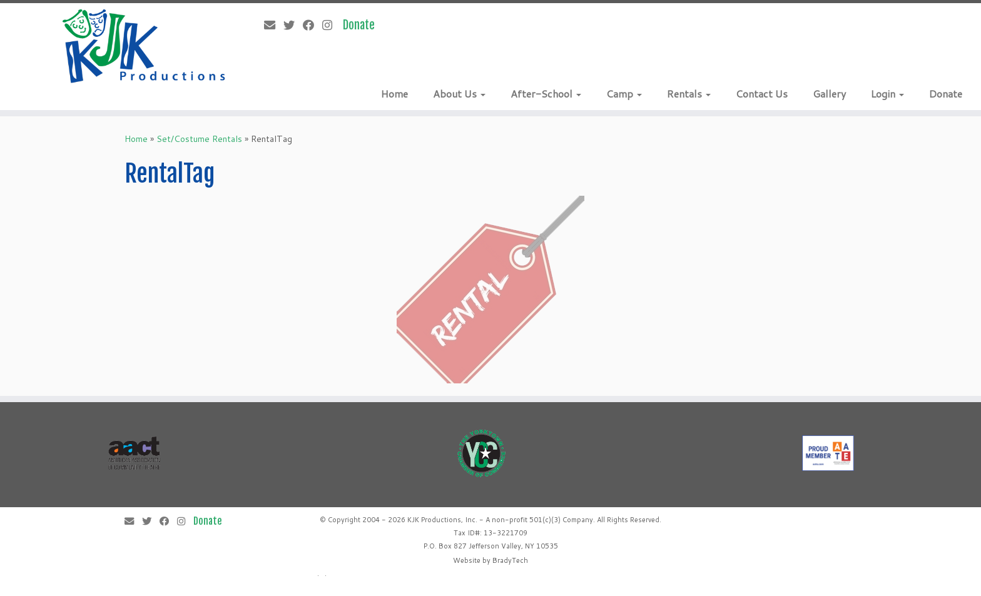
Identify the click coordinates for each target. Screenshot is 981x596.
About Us (459, 93)
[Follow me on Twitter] (293, 25)
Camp (624, 93)
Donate (945, 93)
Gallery (829, 93)
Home (394, 93)
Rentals (689, 93)
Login (887, 93)
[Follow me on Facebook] (312, 25)
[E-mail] (273, 25)
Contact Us (762, 93)
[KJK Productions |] (144, 46)
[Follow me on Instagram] (331, 25)
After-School (546, 93)
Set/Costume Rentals (199, 139)
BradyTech (510, 560)
